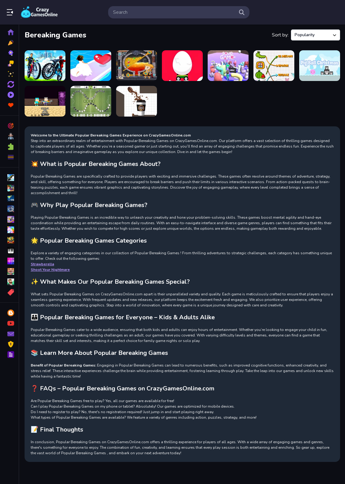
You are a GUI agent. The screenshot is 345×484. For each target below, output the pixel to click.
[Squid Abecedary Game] (228, 65)
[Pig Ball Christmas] (319, 65)
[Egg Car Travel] (182, 65)
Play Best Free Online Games (39, 12)
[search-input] (174, 12)
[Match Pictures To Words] (273, 65)
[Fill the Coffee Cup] (136, 101)
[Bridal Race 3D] (90, 65)
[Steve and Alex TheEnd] (45, 101)
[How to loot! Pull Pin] (136, 65)
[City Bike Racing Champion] (45, 65)
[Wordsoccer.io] (90, 101)
